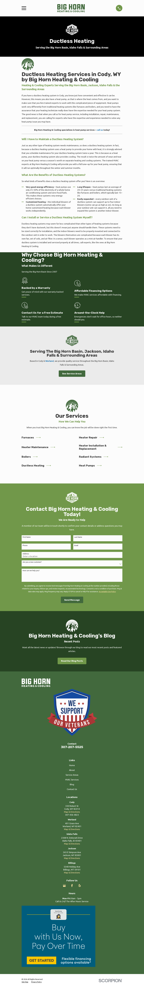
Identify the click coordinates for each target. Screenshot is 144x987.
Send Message (72, 600)
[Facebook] (72, 885)
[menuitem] (25, 982)
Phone (25, 545)
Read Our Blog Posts (72, 661)
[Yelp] (79, 885)
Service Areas (72, 775)
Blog (72, 784)
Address (26, 554)
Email (76, 545)
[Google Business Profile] (64, 885)
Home (72, 765)
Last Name (78, 537)
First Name (27, 537)
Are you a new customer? (32, 562)
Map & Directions (72, 812)
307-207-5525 (72, 747)
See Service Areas (72, 373)
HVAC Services (72, 779)
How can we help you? (31, 571)
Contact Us (72, 789)
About (72, 770)
